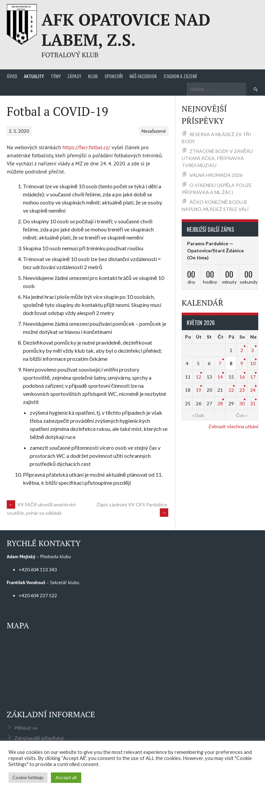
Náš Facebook (143, 76)
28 (220, 403)
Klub (93, 76)
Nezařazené (154, 131)
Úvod (12, 76)
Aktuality (34, 76)
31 (253, 403)
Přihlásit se (26, 728)
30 (242, 403)
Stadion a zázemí (180, 76)
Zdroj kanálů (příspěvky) (39, 738)
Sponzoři (114, 76)
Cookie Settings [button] (27, 777)
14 (220, 377)
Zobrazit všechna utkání (233, 426)
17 (253, 377)
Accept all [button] (66, 777)
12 (198, 377)
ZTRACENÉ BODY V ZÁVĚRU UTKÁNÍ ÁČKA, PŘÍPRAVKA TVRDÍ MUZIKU (217, 158)
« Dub (198, 415)
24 (253, 390)
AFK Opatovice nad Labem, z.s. (125, 30)
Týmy (56, 76)
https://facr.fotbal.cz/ (86, 147)
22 (231, 390)
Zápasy (74, 76)
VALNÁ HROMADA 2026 (215, 175)
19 (198, 390)
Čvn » (241, 415)
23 (242, 390)
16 (242, 377)
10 (253, 363)
